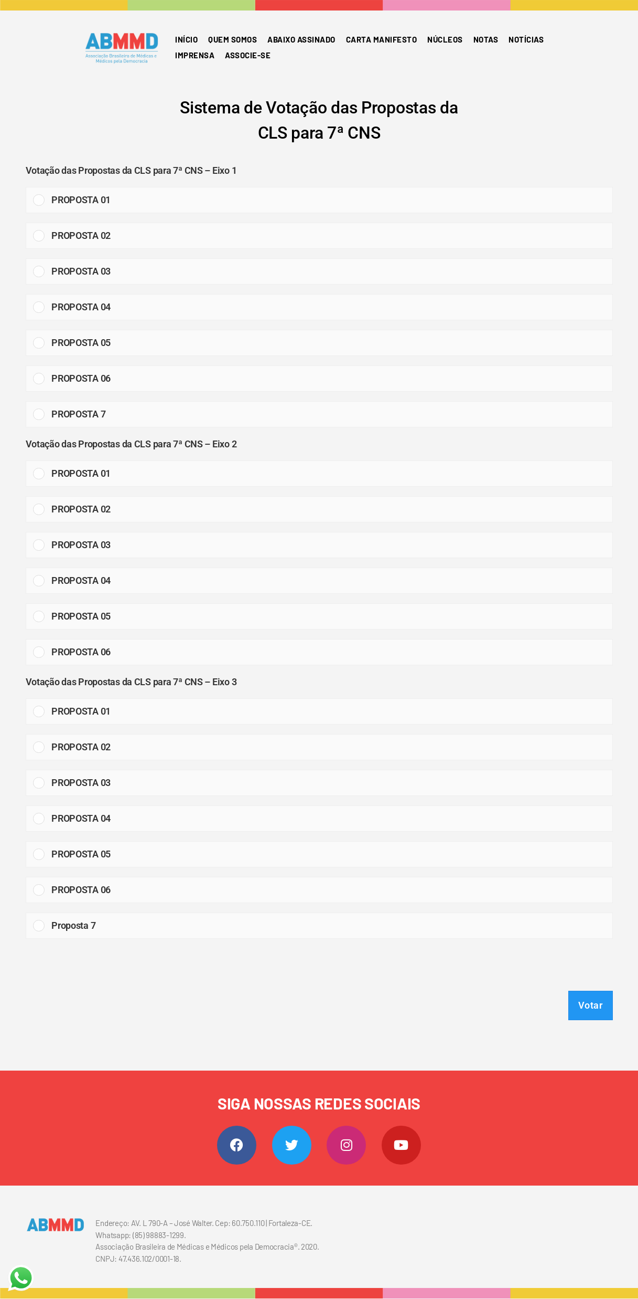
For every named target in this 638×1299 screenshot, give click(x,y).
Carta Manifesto (381, 39)
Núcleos (445, 39)
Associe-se (248, 55)
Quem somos (232, 39)
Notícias (526, 39)
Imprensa (194, 55)
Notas (486, 39)
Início (186, 39)
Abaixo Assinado (301, 39)
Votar (590, 1005)
